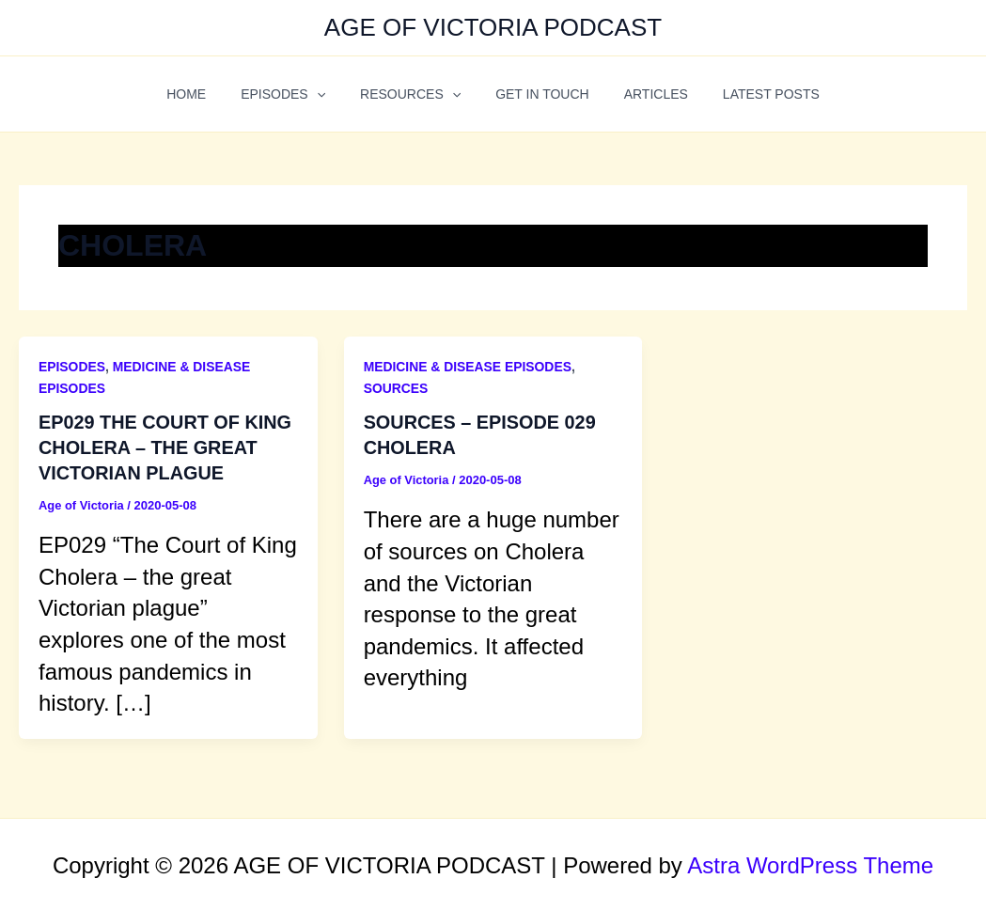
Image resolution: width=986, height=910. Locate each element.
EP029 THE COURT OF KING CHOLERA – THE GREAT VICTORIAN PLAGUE (166, 446)
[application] (329, 94)
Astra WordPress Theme (810, 863)
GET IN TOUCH (539, 94)
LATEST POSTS (749, 94)
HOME (207, 94)
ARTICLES (643, 94)
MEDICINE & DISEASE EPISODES (468, 366)
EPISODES (296, 94)
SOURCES (396, 388)
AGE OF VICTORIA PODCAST (493, 27)
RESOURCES (415, 94)
